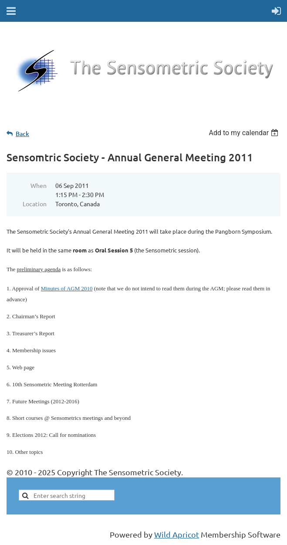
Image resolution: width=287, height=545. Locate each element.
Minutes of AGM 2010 (67, 288)
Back (22, 133)
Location (35, 204)
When (38, 185)
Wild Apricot (176, 534)
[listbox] (244, 132)
